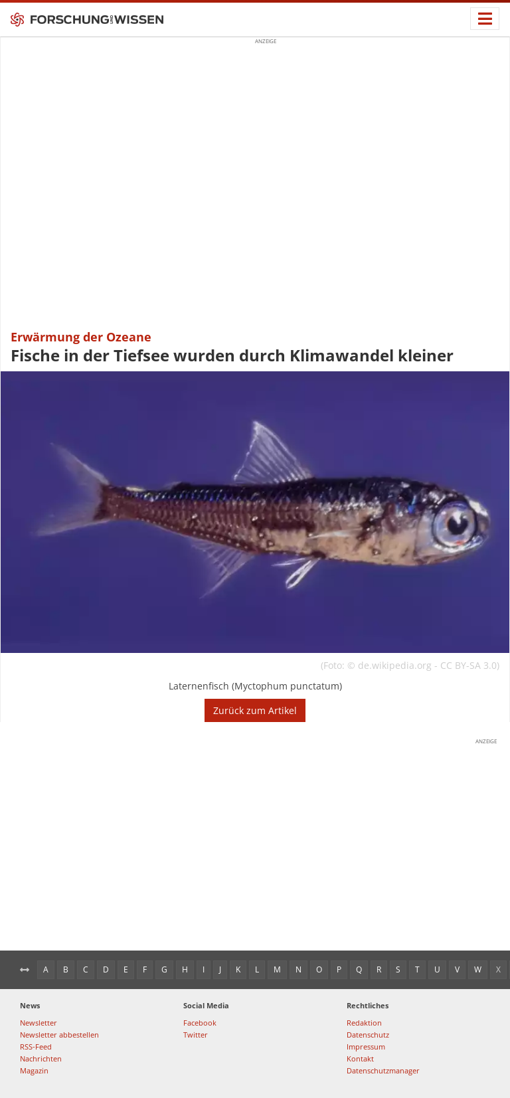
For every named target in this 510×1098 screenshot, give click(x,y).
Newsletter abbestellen (59, 1035)
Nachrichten (41, 1058)
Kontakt (360, 1058)
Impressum (366, 1047)
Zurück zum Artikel (255, 710)
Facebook (199, 1023)
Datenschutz (368, 1035)
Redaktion (364, 1023)
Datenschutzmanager (383, 1070)
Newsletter (38, 1023)
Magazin (34, 1070)
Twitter (195, 1035)
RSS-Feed (36, 1047)
